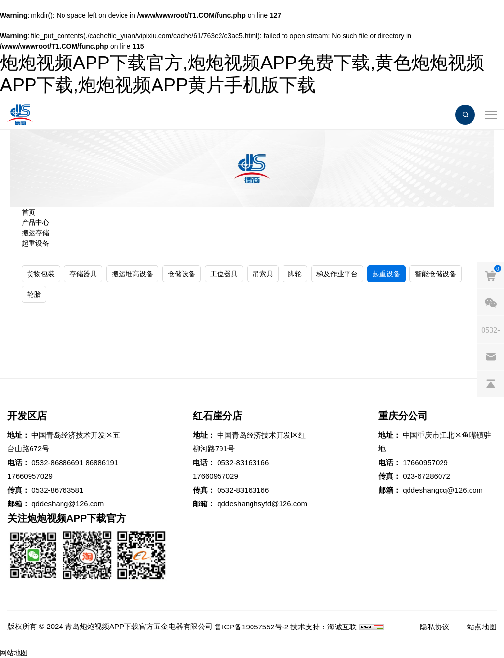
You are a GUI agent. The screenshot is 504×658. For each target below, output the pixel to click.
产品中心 (35, 222)
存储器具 (83, 274)
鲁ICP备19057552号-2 (251, 627)
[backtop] (490, 383)
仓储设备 (181, 274)
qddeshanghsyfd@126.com (262, 504)
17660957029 (30, 476)
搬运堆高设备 (132, 274)
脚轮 (295, 274)
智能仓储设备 (435, 274)
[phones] (490, 329)
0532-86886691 (57, 462)
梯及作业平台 (337, 274)
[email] (490, 356)
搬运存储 (35, 233)
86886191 (101, 462)
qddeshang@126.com (68, 504)
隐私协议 (434, 627)
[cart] (490, 275)
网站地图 (14, 653)
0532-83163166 (243, 462)
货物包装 (41, 274)
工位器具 (224, 274)
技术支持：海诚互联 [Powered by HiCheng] (323, 627)
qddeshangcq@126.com (443, 490)
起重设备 (35, 243)
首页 (28, 212)
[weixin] (490, 302)
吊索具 (262, 274)
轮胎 (34, 294)
